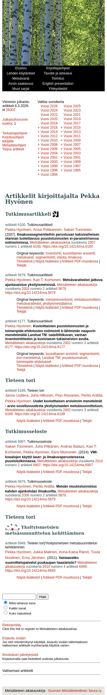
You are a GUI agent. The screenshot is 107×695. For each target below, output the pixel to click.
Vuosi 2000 (49, 162)
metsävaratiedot (29, 304)
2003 (25, 289)
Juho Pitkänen (46, 446)
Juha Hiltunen (42, 395)
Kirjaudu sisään (14, 638)
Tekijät (21, 265)
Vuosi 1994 (49, 175)
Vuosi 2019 (72, 119)
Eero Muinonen (63, 452)
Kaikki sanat (17, 608)
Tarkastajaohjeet (14, 133)
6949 (83, 567)
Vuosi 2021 (72, 115)
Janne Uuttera (17, 395)
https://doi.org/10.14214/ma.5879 (30, 499)
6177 (9, 347)
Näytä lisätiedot (47, 261)
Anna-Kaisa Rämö (74, 552)
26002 (10, 110)
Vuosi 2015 (72, 128)
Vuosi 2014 (49, 132)
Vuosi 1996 (49, 170)
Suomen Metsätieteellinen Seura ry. (75, 691)
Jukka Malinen (45, 552)
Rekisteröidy (11, 625)
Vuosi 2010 (49, 140)
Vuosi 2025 (72, 106)
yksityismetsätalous (57, 304)
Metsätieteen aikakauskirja (50, 243)
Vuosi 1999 (72, 162)
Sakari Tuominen (78, 229)
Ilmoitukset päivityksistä (20, 655)
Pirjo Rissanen (67, 395)
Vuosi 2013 (72, 132)
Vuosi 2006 (49, 149)
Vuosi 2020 (49, 119)
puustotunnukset (74, 358)
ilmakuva (75, 257)
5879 (62, 495)
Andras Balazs (72, 446)
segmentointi (45, 257)
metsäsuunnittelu (87, 300)
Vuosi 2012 (49, 136)
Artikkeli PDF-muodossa (79, 261)
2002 (67, 343)
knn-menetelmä (28, 358)
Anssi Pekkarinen (47, 229)
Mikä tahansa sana (22, 603)
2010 (46, 567)
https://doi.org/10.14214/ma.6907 (68, 465)
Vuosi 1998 (49, 166)
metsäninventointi (59, 300)
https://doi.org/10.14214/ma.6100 (68, 246)
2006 (25, 495)
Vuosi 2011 (72, 136)
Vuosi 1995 (72, 170)
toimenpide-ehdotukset (34, 362)
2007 (91, 243)
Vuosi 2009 (72, 140)
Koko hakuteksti (20, 613)
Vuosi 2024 (49, 110)
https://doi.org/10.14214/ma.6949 (30, 571)
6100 (37, 246)
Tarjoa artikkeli (13, 149)
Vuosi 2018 (49, 123)
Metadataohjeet (14, 145)
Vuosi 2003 (72, 153)
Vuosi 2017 (72, 123)
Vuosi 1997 (72, 166)
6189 (9, 414)
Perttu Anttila (91, 395)
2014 (99, 461)
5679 (62, 289)
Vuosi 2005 (72, 149)
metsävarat (25, 257)
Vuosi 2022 (49, 115)
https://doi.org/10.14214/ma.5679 (30, 293)
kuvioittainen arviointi (79, 253)
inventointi (53, 253)
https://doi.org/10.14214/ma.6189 (40, 414)
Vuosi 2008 (49, 145)
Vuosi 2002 (49, 157)
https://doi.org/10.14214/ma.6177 (40, 347)
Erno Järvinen (33, 557)
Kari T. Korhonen (47, 280)
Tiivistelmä (25, 261)
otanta (61, 257)
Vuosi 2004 (49, 153)
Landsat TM (51, 358)
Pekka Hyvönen (18, 229)
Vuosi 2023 (72, 110)
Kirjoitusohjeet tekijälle (13, 139)
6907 (37, 465)
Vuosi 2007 (72, 145)
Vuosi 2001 (72, 157)
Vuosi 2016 (49, 128)
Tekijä (21, 370)
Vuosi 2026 (49, 106)
